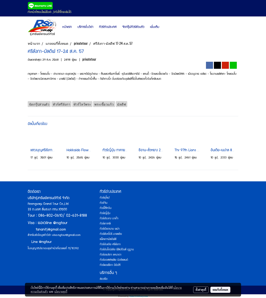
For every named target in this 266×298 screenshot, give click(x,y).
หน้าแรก (67, 27)
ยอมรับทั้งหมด (220, 289)
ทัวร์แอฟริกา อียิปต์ (110, 265)
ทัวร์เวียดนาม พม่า (110, 229)
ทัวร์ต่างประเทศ (108, 27)
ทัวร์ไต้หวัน (105, 208)
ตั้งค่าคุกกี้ (201, 289)
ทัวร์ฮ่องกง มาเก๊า (109, 218)
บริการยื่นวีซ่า (85, 27)
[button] (165, 27)
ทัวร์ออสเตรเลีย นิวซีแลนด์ (114, 260)
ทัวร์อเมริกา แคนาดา (110, 255)
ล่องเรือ (104, 279)
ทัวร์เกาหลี (105, 224)
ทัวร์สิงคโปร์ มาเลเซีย (111, 234)
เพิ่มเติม (154, 27)
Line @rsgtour (40, 242)
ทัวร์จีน (103, 203)
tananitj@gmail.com (51, 229)
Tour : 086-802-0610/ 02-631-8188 (57, 216)
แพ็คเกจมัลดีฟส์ (108, 239)
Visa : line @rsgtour (47, 223)
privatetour (89, 59)
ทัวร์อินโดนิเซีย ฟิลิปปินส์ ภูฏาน (117, 249)
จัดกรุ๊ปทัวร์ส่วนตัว (133, 27)
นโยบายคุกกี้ (60, 291)
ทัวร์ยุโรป (105, 198)
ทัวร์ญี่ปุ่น (105, 213)
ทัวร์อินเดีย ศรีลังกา (110, 244)
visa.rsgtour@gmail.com (66, 235)
